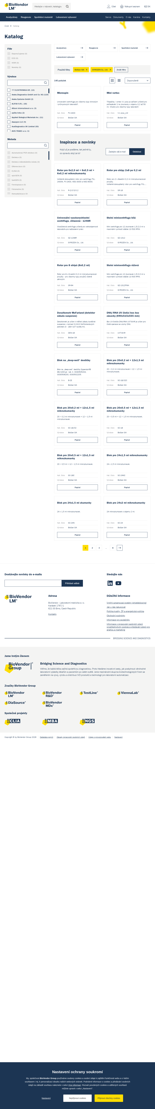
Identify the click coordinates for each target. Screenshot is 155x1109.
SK (149, 6)
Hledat (67, 6)
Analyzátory (11, 17)
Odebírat (137, 192)
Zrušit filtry (121, 69)
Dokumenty (118, 17)
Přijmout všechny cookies (109, 1098)
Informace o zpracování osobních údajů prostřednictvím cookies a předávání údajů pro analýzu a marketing (128, 994)
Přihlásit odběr (72, 950)
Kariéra (136, 17)
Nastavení (46, 1098)
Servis (108, 17)
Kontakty (146, 17)
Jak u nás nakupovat (116, 974)
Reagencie (26, 17)
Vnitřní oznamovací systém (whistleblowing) (127, 970)
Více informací (74, 1085)
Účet (114, 6)
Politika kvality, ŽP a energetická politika (125, 978)
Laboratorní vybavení (66, 17)
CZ (145, 6)
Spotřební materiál (43, 17)
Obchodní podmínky (116, 982)
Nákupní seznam (132, 6)
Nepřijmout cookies (77, 1098)
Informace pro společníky (118, 987)
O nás (128, 17)
